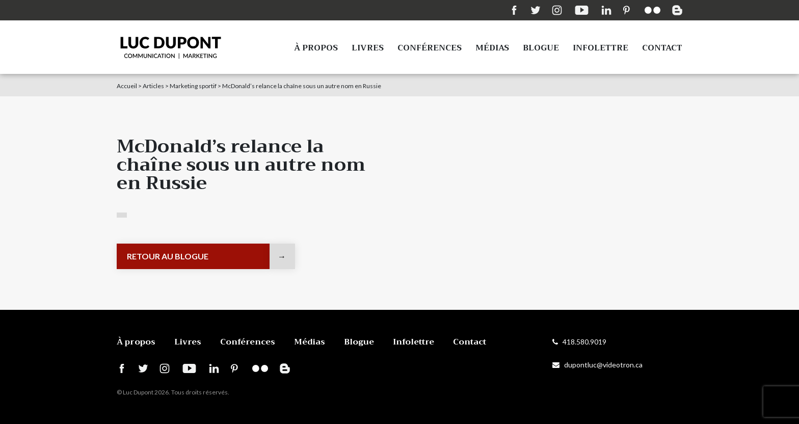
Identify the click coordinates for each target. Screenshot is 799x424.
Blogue (541, 48)
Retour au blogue (167, 256)
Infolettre (600, 48)
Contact (662, 48)
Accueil (127, 86)
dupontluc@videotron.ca (597, 364)
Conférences (429, 48)
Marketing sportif (193, 86)
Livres (368, 48)
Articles (153, 86)
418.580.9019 (579, 341)
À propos (316, 48)
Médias (492, 48)
